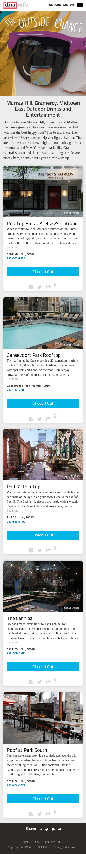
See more (15, 247)
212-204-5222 (16, 785)
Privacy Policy (54, 841)
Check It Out (43, 272)
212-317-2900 (16, 390)
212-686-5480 (16, 653)
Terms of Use (32, 841)
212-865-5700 (16, 521)
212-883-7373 (16, 258)
